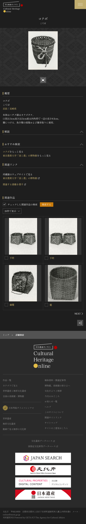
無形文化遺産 (9, 423)
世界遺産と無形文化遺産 (14, 390)
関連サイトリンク (53, 417)
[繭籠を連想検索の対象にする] (6, 304)
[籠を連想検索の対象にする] (46, 304)
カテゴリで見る (10, 385)
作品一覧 (7, 380)
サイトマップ (51, 422)
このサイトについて (54, 412)
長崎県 (12, 108)
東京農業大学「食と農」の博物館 (20, 155)
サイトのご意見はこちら (56, 428)
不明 (12, 258)
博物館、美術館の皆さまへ (57, 385)
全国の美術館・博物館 (13, 396)
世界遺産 (7, 418)
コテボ (6, 151)
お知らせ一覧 (51, 401)
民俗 (5, 108)
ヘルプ (48, 406)
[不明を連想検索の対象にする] (6, 258)
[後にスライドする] (79, 314)
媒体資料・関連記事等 (55, 380)
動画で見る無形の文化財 (14, 429)
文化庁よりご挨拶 (53, 390)
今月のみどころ (52, 396)
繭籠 (12, 304)
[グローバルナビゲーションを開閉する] (80, 4)
